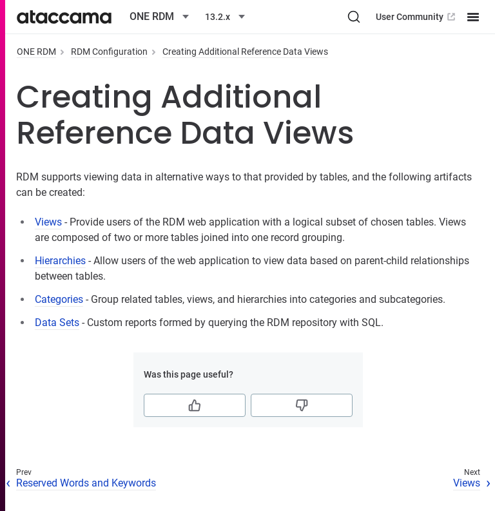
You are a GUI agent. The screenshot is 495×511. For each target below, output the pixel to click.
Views (48, 222)
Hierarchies (60, 261)
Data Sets (57, 322)
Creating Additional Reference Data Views (245, 51)
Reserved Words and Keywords (86, 483)
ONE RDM (36, 51)
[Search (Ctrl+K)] (354, 16)
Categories (59, 299)
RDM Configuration (109, 51)
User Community (417, 17)
